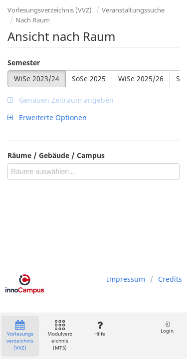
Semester (23, 62)
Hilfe (99, 329)
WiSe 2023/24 (36, 78)
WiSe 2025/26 (141, 78)
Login (167, 327)
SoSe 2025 (89, 78)
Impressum (126, 279)
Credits (170, 279)
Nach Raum (32, 19)
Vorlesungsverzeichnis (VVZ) (49, 9)
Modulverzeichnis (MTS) (59, 336)
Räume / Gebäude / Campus (56, 155)
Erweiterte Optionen (47, 117)
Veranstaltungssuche (133, 9)
